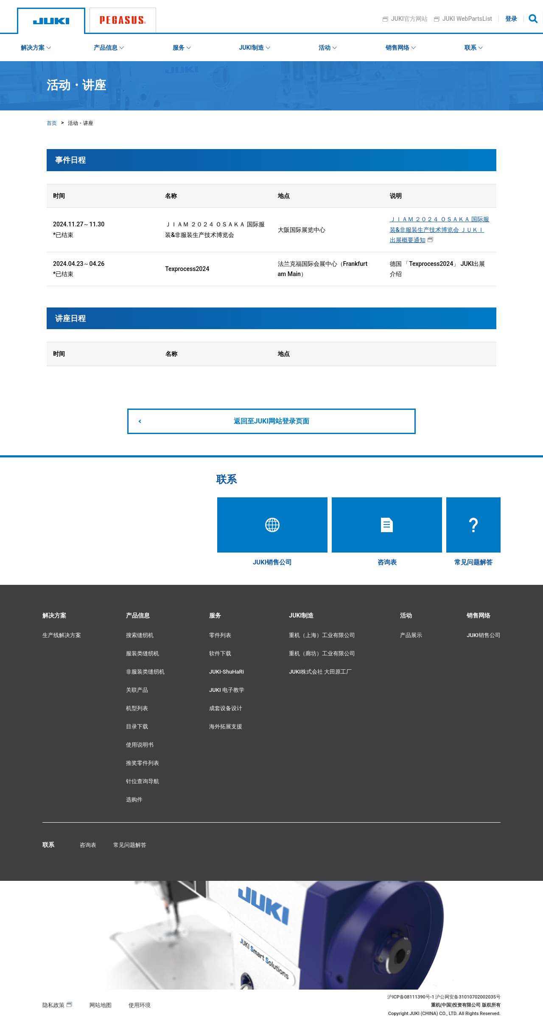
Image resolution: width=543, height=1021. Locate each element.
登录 (512, 18)
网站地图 (101, 1005)
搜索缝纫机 (140, 635)
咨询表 (88, 845)
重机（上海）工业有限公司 (322, 635)
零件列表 (220, 635)
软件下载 (220, 653)
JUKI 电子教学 (226, 690)
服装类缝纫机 (142, 653)
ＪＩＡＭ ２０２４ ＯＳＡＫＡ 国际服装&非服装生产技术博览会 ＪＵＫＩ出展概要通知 (439, 229)
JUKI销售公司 (484, 635)
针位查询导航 (142, 781)
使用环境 (140, 1005)
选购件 (134, 799)
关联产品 (137, 690)
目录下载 (137, 726)
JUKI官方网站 (410, 18)
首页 (52, 123)
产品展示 (411, 635)
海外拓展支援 (225, 726)
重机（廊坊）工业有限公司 (322, 653)
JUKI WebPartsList (467, 18)
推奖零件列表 (142, 763)
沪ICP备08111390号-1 (410, 997)
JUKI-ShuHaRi (226, 671)
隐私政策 (53, 1005)
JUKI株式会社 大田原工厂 (320, 671)
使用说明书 (140, 745)
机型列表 (137, 708)
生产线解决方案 (61, 635)
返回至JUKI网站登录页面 (271, 421)
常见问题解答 (129, 845)
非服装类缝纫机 (145, 671)
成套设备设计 (225, 708)
